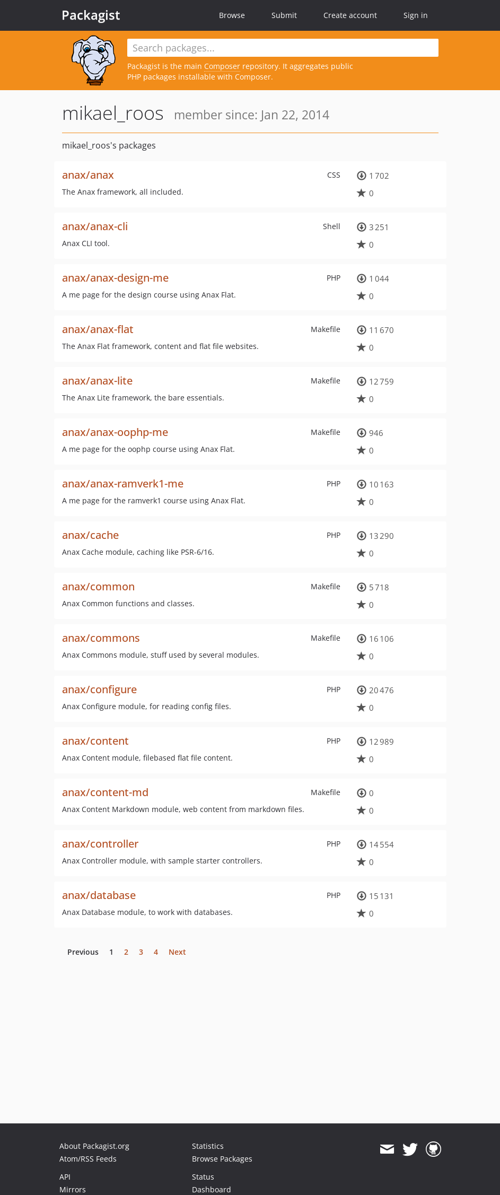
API (65, 1177)
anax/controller (100, 843)
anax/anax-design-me (115, 278)
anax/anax (88, 175)
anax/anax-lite (97, 380)
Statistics (208, 1146)
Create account (350, 15)
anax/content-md (105, 792)
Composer (222, 66)
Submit (284, 15)
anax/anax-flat (98, 329)
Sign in (415, 15)
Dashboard (211, 1189)
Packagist (91, 14)
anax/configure (99, 689)
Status (203, 1177)
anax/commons (101, 638)
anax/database (99, 895)
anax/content (95, 741)
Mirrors (72, 1189)
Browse (232, 15)
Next (177, 952)
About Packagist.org (94, 1146)
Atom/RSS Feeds (88, 1159)
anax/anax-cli (95, 226)
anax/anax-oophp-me (115, 432)
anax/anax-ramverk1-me (122, 483)
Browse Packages (222, 1159)
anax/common (98, 586)
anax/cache (90, 535)
